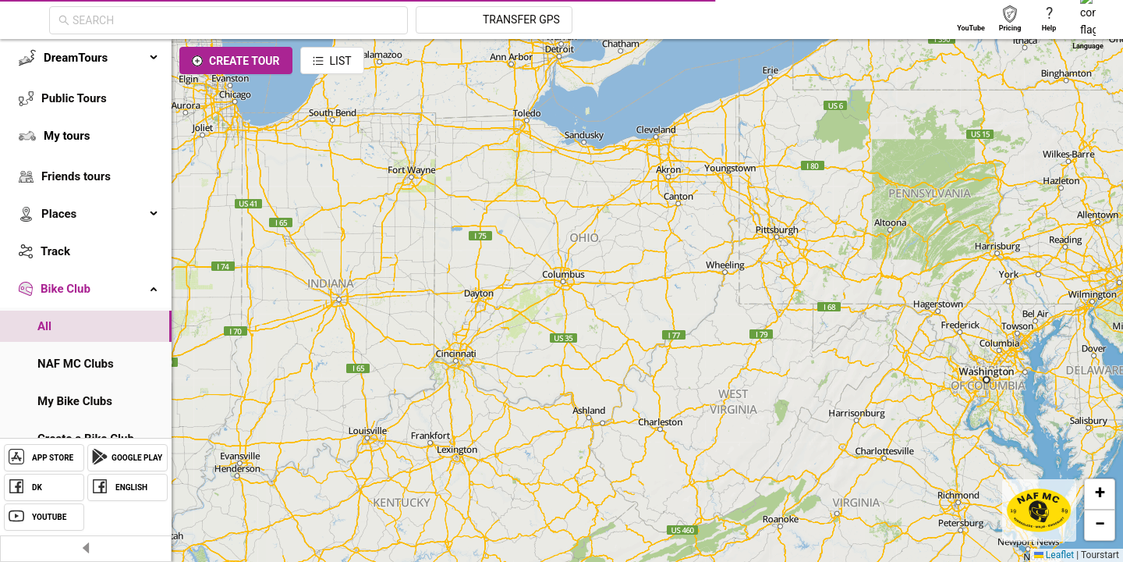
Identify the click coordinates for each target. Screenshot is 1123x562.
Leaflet (1054, 555)
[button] (1099, 494)
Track (55, 251)
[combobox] (376, 20)
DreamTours (101, 58)
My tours (67, 136)
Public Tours (74, 98)
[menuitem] (86, 57)
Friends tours (76, 176)
